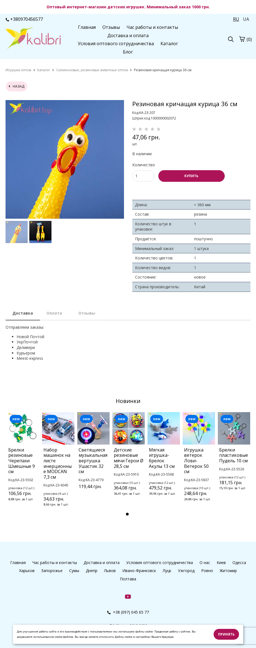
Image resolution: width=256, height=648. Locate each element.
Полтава (128, 578)
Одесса (239, 562)
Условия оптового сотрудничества (116, 43)
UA (246, 19)
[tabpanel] (23, 464)
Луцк (167, 570)
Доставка (22, 313)
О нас (205, 562)
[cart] (242, 39)
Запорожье (52, 570)
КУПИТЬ (191, 176)
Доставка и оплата (128, 35)
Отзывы (111, 27)
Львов (110, 570)
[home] (18, 70)
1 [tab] (127, 514)
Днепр (91, 570)
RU (236, 19)
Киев (221, 562)
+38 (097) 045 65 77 (128, 612)
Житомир (228, 570)
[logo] (33, 38)
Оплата (54, 313)
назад (16, 86)
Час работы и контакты (152, 27)
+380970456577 (24, 19)
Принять (226, 634)
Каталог (169, 43)
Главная (87, 27)
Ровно (207, 570)
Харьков (27, 570)
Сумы (74, 570)
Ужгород (186, 570)
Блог (128, 52)
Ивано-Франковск (139, 570)
